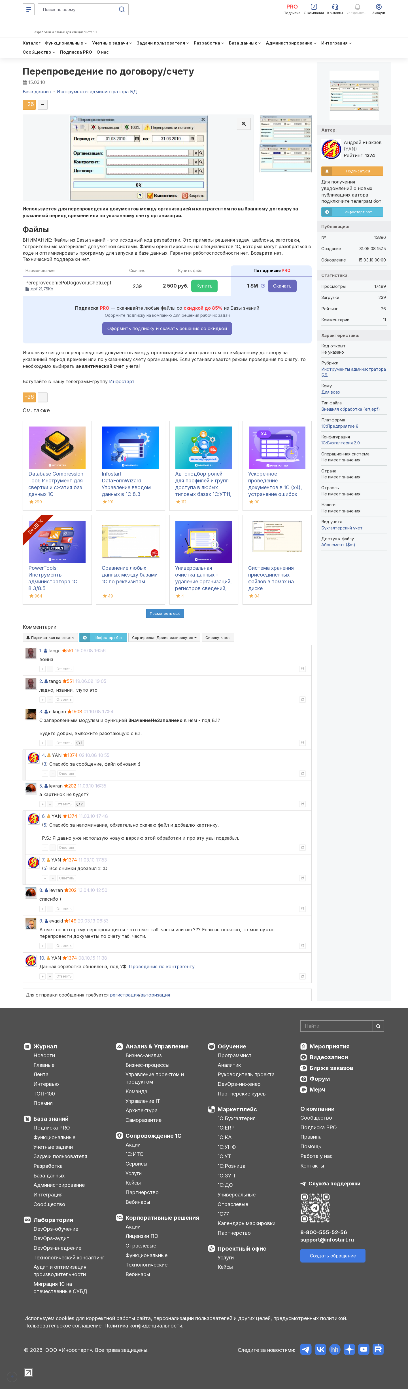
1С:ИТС (134, 1154)
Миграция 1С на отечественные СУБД (60, 1287)
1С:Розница (231, 1166)
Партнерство (142, 1192)
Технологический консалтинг (68, 1258)
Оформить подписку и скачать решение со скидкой (167, 328)
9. (41, 921)
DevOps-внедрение (57, 1248)
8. (41, 890)
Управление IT (143, 1101)
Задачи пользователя (60, 1156)
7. (43, 860)
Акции (133, 1145)
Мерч (317, 1089)
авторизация (155, 995)
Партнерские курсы (242, 1094)
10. (42, 958)
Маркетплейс (237, 1109)
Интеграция (48, 1195)
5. (41, 786)
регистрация (124, 995)
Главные (43, 1065)
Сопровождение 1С (154, 1135)
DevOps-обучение (55, 1229)
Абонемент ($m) (338, 544)
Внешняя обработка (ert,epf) (350, 409)
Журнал (45, 1046)
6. (44, 816)
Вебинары (138, 1202)
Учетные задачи (53, 1147)
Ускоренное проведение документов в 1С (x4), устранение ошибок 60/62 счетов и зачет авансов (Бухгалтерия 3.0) (275, 494)
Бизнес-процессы (147, 1065)
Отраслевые (141, 1246)
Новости (44, 1055)
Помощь (310, 1146)
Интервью (46, 1084)
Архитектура (142, 1110)
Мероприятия (330, 1046)
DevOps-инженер (239, 1084)
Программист (235, 1055)
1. (40, 650)
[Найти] (378, 1026)
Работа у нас (316, 1156)
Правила (311, 1137)
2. (41, 681)
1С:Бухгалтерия (237, 1118)
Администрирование (59, 1185)
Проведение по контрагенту (162, 966)
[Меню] (29, 9)
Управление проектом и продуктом (155, 1078)
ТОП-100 (44, 1094)
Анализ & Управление (157, 1046)
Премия (43, 1103)
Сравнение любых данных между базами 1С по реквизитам (130, 574)
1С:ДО (225, 1185)
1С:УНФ (227, 1147)
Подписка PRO (51, 1128)
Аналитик (229, 1065)
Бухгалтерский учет (342, 528)
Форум (320, 1078)
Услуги (134, 1173)
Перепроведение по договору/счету (108, 71)
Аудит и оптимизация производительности (59, 1270)
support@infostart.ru (327, 1240)
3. (41, 711)
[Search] (342, 1026)
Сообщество (49, 1204)
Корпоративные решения (162, 1217)
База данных (49, 1176)
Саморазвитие (144, 1120)
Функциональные (54, 1137)
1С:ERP (226, 1128)
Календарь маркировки (246, 1223)
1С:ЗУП (226, 1176)
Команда (136, 1091)
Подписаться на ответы (50, 637)
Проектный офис (242, 1248)
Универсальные (237, 1195)
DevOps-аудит (51, 1238)
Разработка (48, 1166)
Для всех (330, 392)
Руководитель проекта (246, 1074)
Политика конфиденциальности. (144, 1326)
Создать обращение (333, 1256)
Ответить (64, 669)
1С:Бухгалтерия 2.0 (340, 443)
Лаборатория (53, 1220)
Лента (40, 1074)
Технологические (146, 1265)
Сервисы (136, 1164)
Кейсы (133, 1183)
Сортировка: (164, 637)
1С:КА (225, 1137)
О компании (317, 1108)
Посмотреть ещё (165, 613)
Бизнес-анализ (144, 1055)
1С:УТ (224, 1156)
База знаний (51, 1118)
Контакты (312, 1166)
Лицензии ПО (142, 1236)
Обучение (232, 1046)
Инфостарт (122, 381)
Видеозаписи (329, 1057)
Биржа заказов (331, 1068)
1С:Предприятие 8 (339, 426)
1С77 (223, 1214)
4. (44, 755)
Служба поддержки (334, 1184)
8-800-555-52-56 (323, 1232)
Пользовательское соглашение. (63, 1326)
